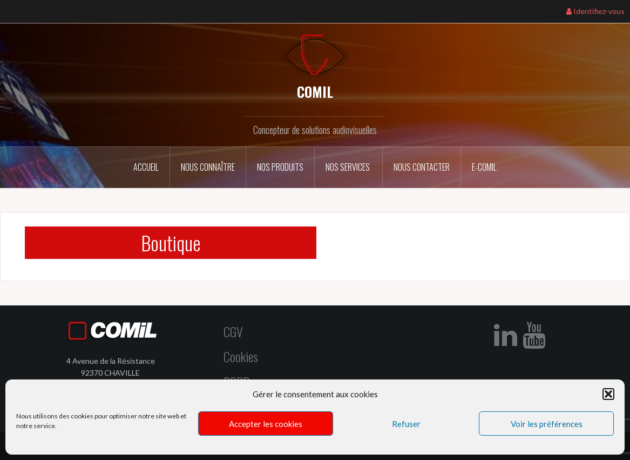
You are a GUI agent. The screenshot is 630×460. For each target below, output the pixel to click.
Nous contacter (422, 167)
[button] (608, 394)
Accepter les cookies (265, 424)
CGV (233, 331)
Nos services (348, 167)
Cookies (240, 356)
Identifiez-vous (595, 11)
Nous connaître (208, 167)
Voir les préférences (546, 424)
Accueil (146, 167)
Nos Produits (280, 167)
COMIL (315, 91)
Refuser (406, 424)
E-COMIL (484, 167)
